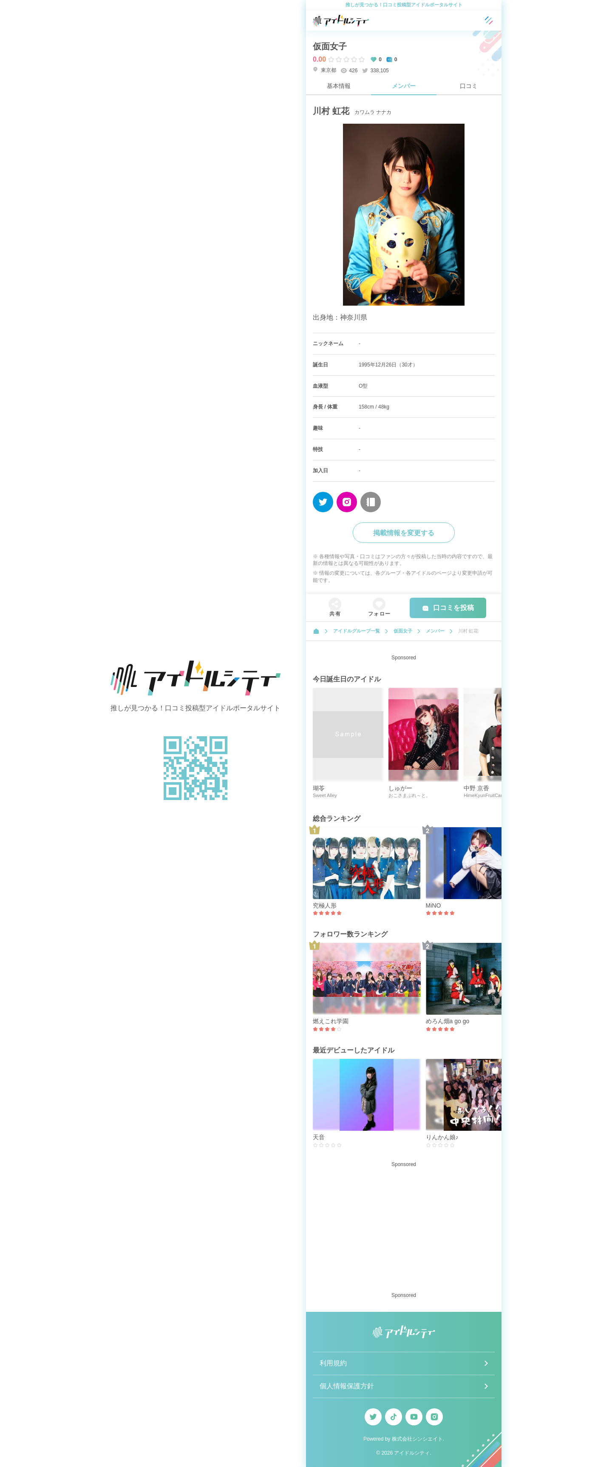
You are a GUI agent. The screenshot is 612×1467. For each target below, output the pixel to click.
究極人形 (325, 905)
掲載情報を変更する (403, 532)
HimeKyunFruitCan (483, 795)
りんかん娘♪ (442, 1137)
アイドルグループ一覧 (356, 630)
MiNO (433, 905)
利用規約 (333, 1363)
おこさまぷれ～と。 (409, 795)
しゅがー (400, 788)
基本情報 (339, 85)
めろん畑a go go (448, 1021)
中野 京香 (476, 788)
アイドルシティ (412, 1453)
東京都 (324, 70)
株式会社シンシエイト (417, 1439)
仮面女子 (330, 46)
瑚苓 (319, 788)
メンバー (404, 85)
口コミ (469, 85)
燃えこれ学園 (330, 1021)
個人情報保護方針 (347, 1386)
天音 (319, 1137)
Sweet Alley (325, 795)
